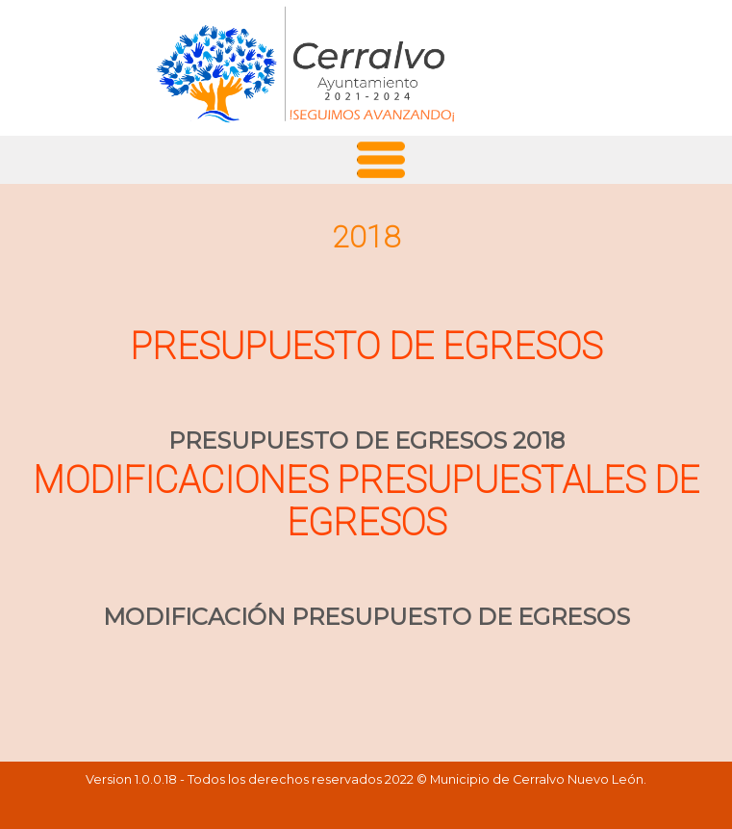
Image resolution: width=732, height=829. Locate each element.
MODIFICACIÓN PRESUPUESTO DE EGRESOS (366, 617)
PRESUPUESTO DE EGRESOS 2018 (366, 440)
